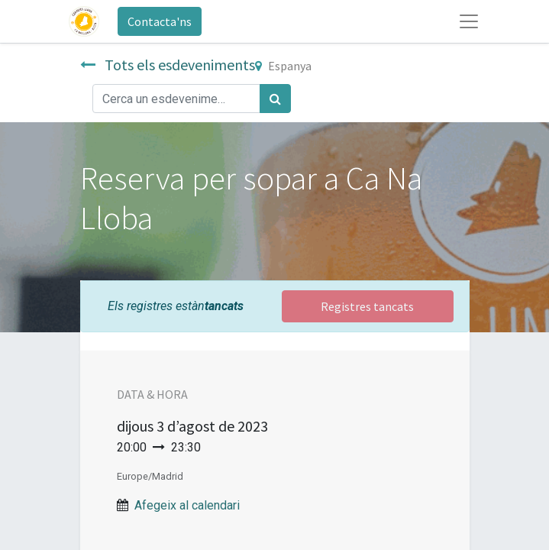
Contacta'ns (160, 21)
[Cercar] (275, 98)
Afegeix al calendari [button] (187, 505)
